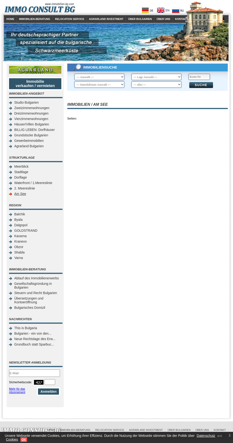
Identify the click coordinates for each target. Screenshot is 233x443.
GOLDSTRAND (25, 230)
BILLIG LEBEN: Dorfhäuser (34, 130)
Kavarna (20, 236)
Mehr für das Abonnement (17, 390)
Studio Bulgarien (26, 102)
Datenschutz (206, 436)
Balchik (19, 214)
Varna (18, 258)
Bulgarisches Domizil (29, 307)
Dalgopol (20, 225)
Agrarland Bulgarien (29, 146)
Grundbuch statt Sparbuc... (34, 344)
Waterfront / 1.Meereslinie (33, 183)
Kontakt (181, 19)
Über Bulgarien (140, 19)
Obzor (18, 247)
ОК (24, 439)
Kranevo (20, 241)
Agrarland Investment (106, 19)
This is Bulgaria (25, 328)
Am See (20, 194)
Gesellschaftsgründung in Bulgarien (33, 285)
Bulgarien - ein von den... (32, 333)
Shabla (19, 252)
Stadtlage (21, 172)
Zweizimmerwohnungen (31, 108)
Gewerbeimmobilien (29, 141)
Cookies (12, 439)
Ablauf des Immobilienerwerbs (36, 278)
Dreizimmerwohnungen (31, 113)
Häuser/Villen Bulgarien (31, 124)
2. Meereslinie (24, 188)
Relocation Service (69, 19)
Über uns (163, 19)
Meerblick (21, 166)
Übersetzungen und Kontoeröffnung (28, 300)
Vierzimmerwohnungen (31, 119)
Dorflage (20, 177)
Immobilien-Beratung (34, 19)
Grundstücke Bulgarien (31, 135)
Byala (18, 220)
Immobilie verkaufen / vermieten (35, 83)
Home (10, 19)
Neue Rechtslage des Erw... (34, 339)
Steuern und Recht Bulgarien (35, 293)
